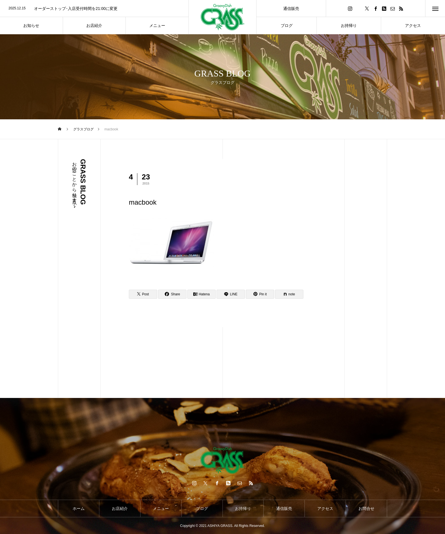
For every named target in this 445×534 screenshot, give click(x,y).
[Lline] (231, 294)
